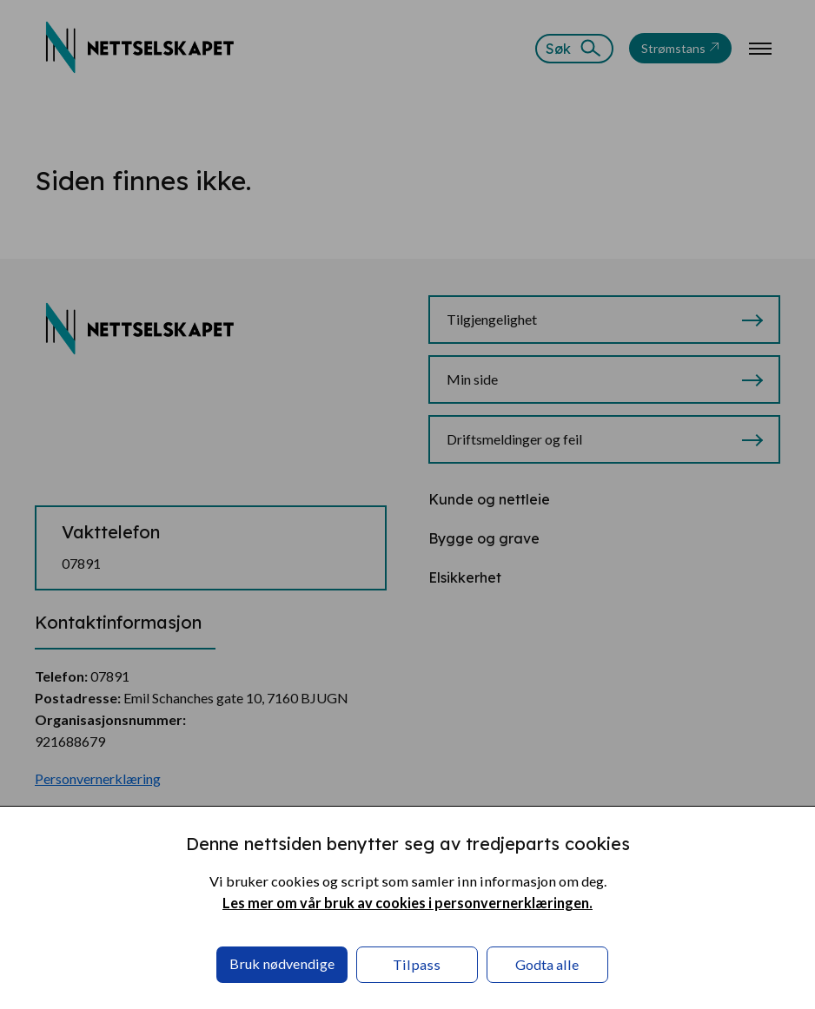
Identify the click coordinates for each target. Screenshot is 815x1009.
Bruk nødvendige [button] (282, 963)
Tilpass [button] (417, 964)
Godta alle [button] (547, 964)
